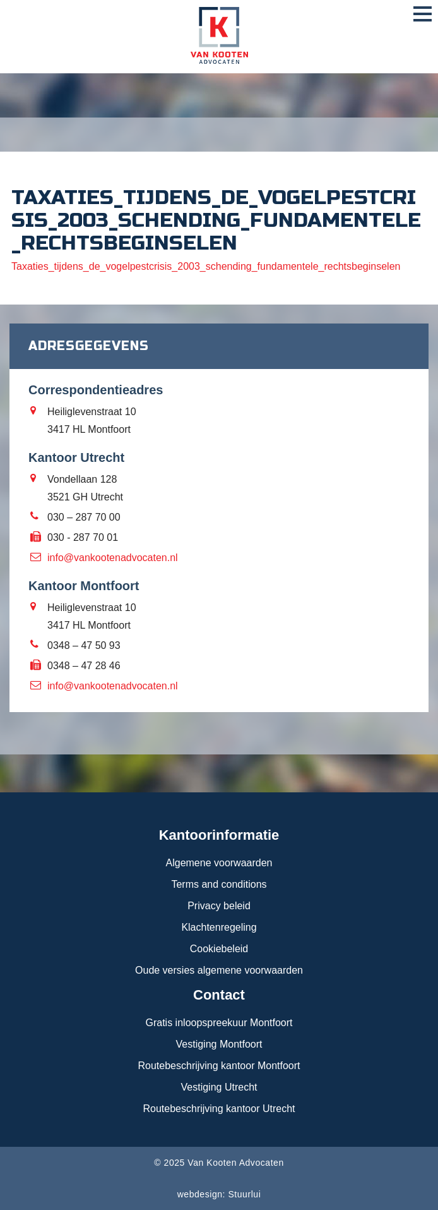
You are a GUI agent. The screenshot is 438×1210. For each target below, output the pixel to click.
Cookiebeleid (219, 948)
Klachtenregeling (218, 927)
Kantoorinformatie (219, 835)
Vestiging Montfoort (219, 1044)
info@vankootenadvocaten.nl (112, 557)
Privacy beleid (219, 905)
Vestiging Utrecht (219, 1087)
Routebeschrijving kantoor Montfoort (219, 1065)
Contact (219, 995)
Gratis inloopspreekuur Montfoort (219, 1022)
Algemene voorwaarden (219, 862)
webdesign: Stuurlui (219, 1194)
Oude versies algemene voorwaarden (219, 970)
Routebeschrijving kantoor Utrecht (219, 1108)
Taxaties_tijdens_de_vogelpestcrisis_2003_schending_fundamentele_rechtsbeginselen (205, 266)
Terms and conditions (218, 884)
